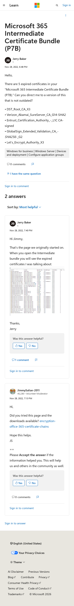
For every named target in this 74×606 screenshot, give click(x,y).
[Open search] (57, 5)
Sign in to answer (15, 523)
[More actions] (65, 15)
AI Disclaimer (16, 571)
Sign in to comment (17, 186)
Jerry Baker (19, 59)
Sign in (67, 5)
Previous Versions (39, 571)
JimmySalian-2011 (28, 390)
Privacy (43, 577)
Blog (10, 577)
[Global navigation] (4, 5)
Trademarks (15, 594)
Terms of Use (15, 588)
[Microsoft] (37, 5)
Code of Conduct (38, 588)
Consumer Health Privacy (23, 583)
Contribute (27, 577)
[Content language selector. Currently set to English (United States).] (26, 543)
